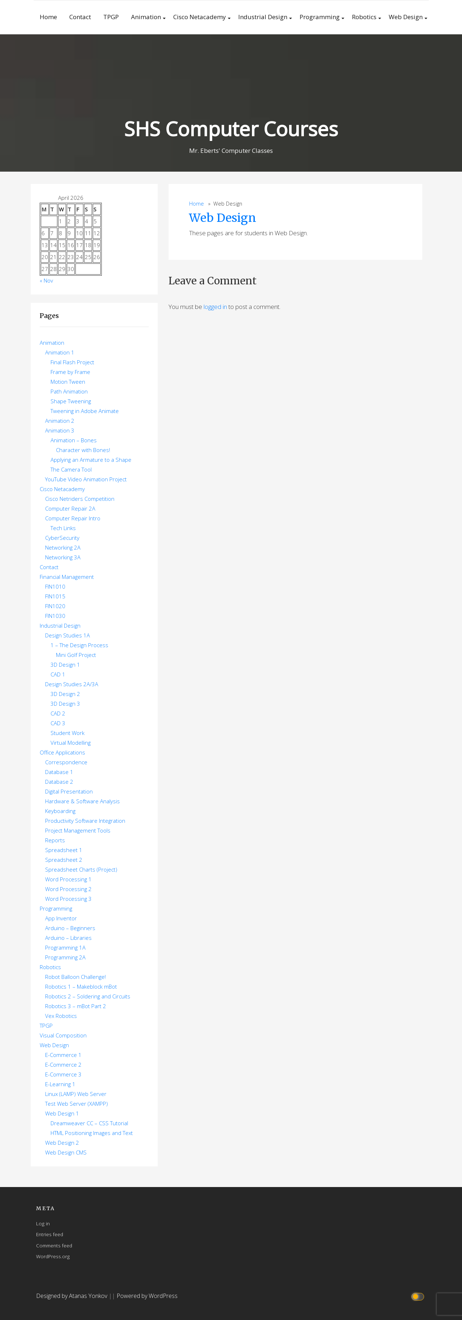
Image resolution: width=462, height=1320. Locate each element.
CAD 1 (58, 674)
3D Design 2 (65, 693)
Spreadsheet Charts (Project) (81, 869)
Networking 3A (62, 557)
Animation (146, 17)
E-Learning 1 (60, 1084)
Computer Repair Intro (72, 518)
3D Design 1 (65, 664)
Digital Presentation (69, 791)
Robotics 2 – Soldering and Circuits (87, 996)
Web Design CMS (66, 1152)
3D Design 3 (65, 703)
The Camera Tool (71, 469)
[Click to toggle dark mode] (418, 1296)
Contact (80, 17)
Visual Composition (63, 1035)
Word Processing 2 (68, 889)
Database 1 (59, 771)
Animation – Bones (74, 440)
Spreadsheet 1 (63, 850)
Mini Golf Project (76, 654)
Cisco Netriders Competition (79, 498)
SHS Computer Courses (231, 128)
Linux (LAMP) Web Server (75, 1093)
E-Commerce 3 (63, 1074)
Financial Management (67, 576)
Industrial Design (262, 17)
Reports (55, 840)
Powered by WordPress (147, 1296)
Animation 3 (59, 430)
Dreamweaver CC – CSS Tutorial (89, 1123)
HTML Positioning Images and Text (92, 1132)
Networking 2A (62, 547)
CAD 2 (58, 713)
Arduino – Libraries (68, 937)
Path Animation (69, 391)
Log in (43, 1223)
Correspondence (66, 762)
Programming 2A (65, 957)
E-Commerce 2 (63, 1064)
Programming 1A (65, 947)
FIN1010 (55, 586)
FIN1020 (55, 606)
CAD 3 (58, 723)
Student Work (67, 732)
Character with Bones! (83, 449)
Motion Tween (68, 381)
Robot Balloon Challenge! (75, 976)
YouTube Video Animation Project (86, 479)
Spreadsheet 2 (63, 859)
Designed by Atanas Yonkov (72, 1296)
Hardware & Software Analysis (82, 801)
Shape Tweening (71, 401)
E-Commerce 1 (63, 1054)
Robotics (364, 17)
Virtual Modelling (71, 742)
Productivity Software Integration (85, 820)
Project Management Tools (77, 830)
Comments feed (54, 1245)
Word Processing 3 (68, 898)
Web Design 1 (62, 1113)
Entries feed (49, 1234)
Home (48, 17)
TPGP (111, 17)
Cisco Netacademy (199, 17)
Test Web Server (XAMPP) (76, 1103)
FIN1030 (55, 615)
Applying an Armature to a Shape (91, 459)
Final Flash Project (72, 362)
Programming (320, 17)
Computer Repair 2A (70, 508)
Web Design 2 (62, 1142)
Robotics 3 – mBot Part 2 (75, 1006)
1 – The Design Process (79, 645)
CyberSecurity (62, 537)
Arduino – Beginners (70, 928)
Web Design (406, 17)
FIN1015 (55, 596)
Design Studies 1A (67, 635)
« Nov (46, 280)
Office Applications (62, 752)
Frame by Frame (70, 371)
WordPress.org (53, 1256)
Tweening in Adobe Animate (85, 410)
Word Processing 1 (68, 879)
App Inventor (61, 918)
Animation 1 (59, 352)
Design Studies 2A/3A (71, 684)
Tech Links (63, 528)
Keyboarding (60, 810)
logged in (215, 306)
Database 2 (59, 781)
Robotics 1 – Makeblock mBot (81, 986)
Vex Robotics (61, 1015)
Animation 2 (59, 420)
